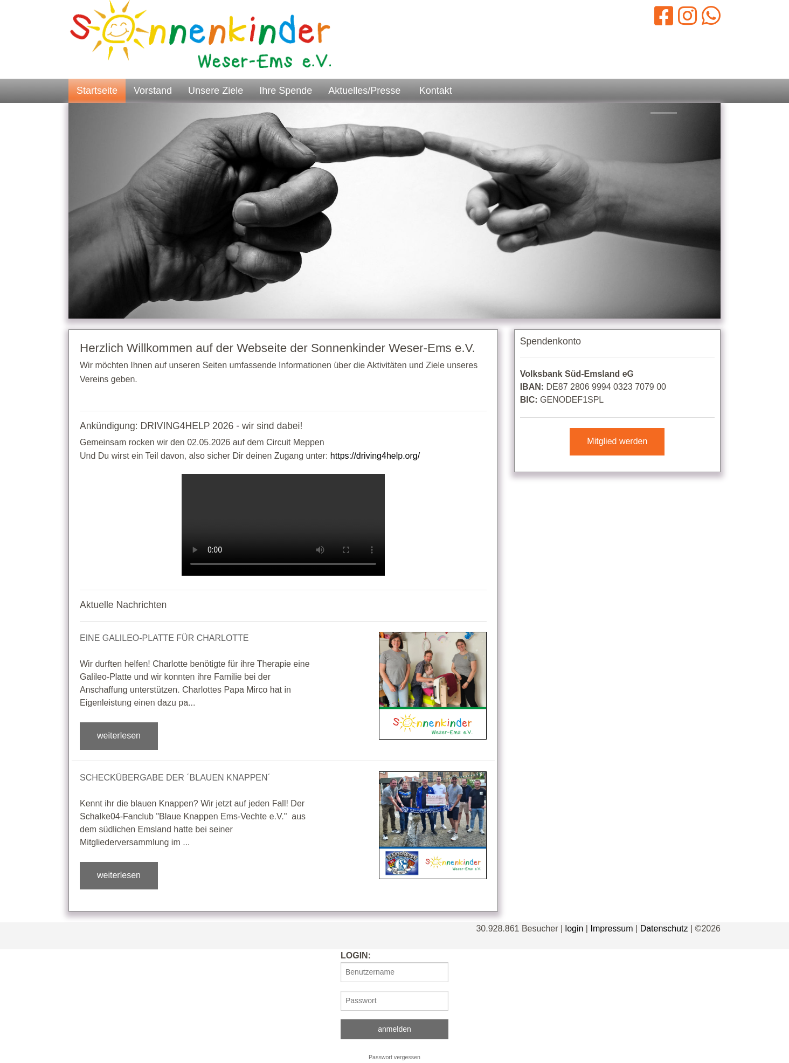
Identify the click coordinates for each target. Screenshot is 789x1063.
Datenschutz (664, 928)
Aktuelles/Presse (364, 90)
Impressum (611, 928)
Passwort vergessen (394, 1057)
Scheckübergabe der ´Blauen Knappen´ (175, 777)
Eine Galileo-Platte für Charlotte (164, 638)
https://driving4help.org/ (375, 455)
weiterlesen (119, 735)
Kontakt (435, 90)
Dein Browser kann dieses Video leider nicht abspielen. (283, 525)
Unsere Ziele (215, 90)
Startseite (97, 90)
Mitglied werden (617, 441)
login (574, 928)
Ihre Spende (285, 90)
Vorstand (153, 90)
